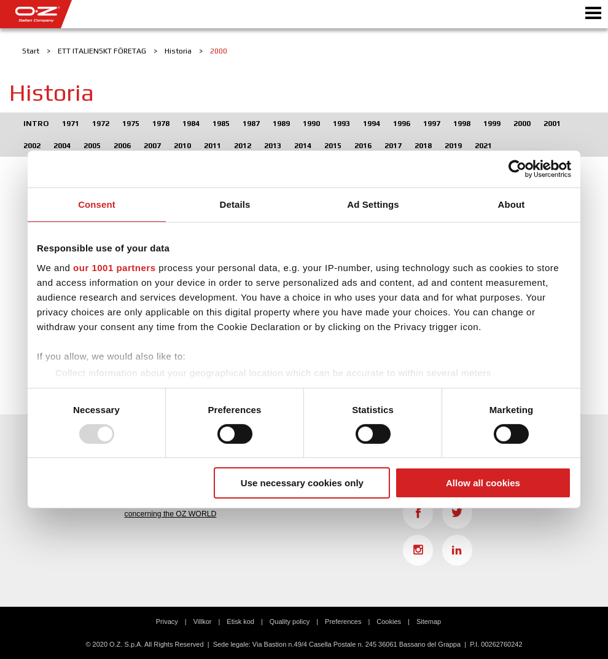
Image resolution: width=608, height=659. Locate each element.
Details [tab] (235, 204)
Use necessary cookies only (302, 483)
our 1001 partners (114, 267)
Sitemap (428, 621)
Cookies (388, 621)
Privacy (167, 621)
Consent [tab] (96, 204)
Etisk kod (240, 621)
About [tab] (511, 204)
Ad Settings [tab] (373, 204)
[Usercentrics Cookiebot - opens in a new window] (517, 169)
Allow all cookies (483, 483)
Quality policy (290, 621)
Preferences (343, 621)
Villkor (202, 621)
